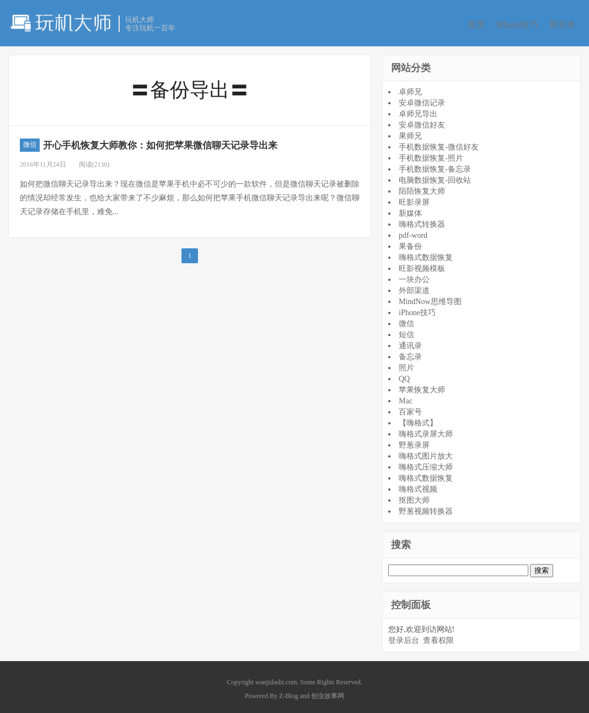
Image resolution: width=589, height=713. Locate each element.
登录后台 (403, 637)
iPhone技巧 (519, 24)
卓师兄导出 (418, 111)
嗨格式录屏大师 (426, 431)
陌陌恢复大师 (422, 188)
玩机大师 (60, 22)
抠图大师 (414, 497)
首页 (474, 24)
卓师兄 (410, 88)
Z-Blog (288, 692)
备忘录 (410, 353)
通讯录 (410, 342)
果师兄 (410, 133)
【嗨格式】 (418, 420)
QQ (404, 375)
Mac (406, 397)
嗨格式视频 (418, 486)
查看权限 (438, 637)
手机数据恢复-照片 (431, 155)
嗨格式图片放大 (426, 453)
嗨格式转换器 (422, 221)
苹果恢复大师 (422, 386)
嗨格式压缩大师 (426, 464)
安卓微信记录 (422, 99)
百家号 (410, 409)
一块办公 (414, 276)
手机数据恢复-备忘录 (435, 166)
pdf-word (413, 232)
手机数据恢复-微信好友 (439, 144)
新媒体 (410, 210)
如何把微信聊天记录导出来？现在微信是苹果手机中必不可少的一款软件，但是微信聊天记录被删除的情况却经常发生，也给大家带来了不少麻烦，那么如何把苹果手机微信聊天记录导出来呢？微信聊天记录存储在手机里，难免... (190, 194)
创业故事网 (327, 692)
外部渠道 (414, 287)
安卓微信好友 (422, 122)
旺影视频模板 (422, 265)
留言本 (568, 24)
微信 (29, 142)
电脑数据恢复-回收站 (435, 177)
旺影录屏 (414, 199)
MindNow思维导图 (430, 298)
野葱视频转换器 (426, 508)
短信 (406, 331)
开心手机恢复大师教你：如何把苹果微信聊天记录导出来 (197, 141)
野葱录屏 (414, 442)
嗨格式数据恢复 (426, 254)
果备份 (410, 243)
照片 (406, 364)
